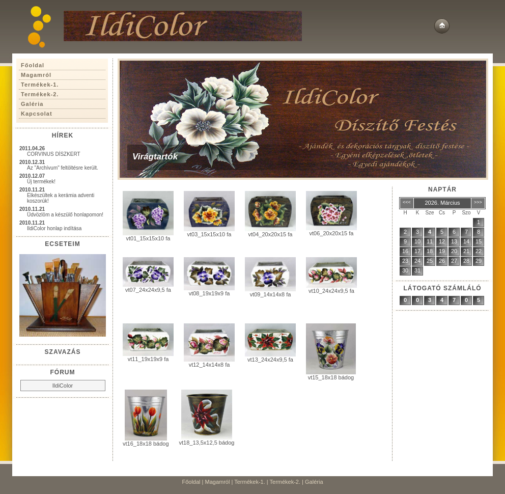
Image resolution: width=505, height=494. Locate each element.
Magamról (217, 482)
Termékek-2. (285, 482)
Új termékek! (41, 181)
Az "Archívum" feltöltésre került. (62, 168)
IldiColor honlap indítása (54, 228)
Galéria (314, 482)
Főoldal (191, 482)
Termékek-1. (249, 482)
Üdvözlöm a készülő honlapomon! (65, 214)
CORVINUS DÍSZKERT (53, 154)
